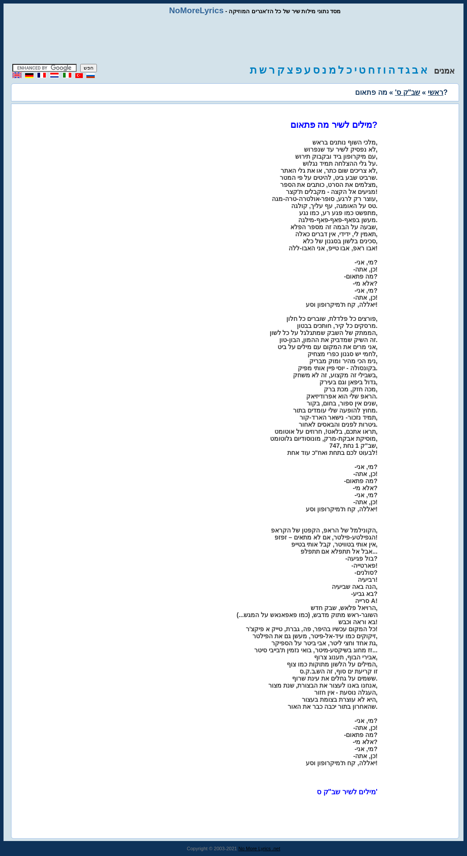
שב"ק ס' (407, 92)
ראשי (435, 92)
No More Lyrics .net (259, 848)
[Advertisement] (233, 40)
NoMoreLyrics (196, 10)
